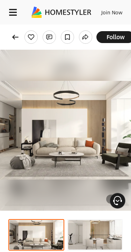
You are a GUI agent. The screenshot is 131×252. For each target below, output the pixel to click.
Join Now (112, 12)
